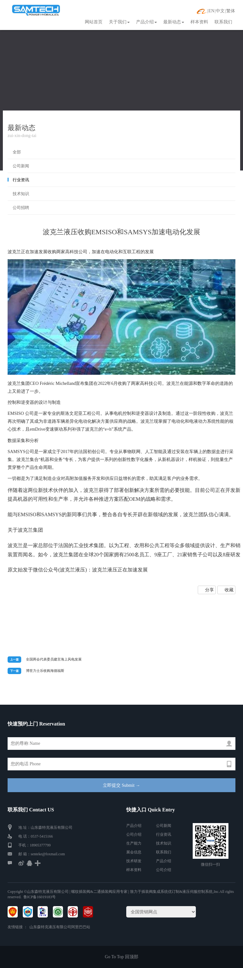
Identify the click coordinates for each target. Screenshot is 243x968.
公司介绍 (133, 834)
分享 (209, 590)
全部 (17, 152)
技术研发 (133, 861)
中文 (220, 11)
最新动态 (173, 22)
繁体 (230, 11)
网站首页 (94, 22)
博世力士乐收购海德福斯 (45, 670)
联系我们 (223, 22)
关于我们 (119, 22)
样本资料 (199, 22)
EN (212, 11)
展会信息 (133, 852)
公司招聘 (21, 207)
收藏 (229, 590)
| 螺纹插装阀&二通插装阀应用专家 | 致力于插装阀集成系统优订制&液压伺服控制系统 (141, 891)
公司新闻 (21, 166)
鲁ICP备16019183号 (39, 897)
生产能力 (133, 843)
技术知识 (21, 193)
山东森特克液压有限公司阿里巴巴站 (59, 927)
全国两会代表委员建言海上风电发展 (54, 659)
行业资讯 (21, 179)
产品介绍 (146, 22)
